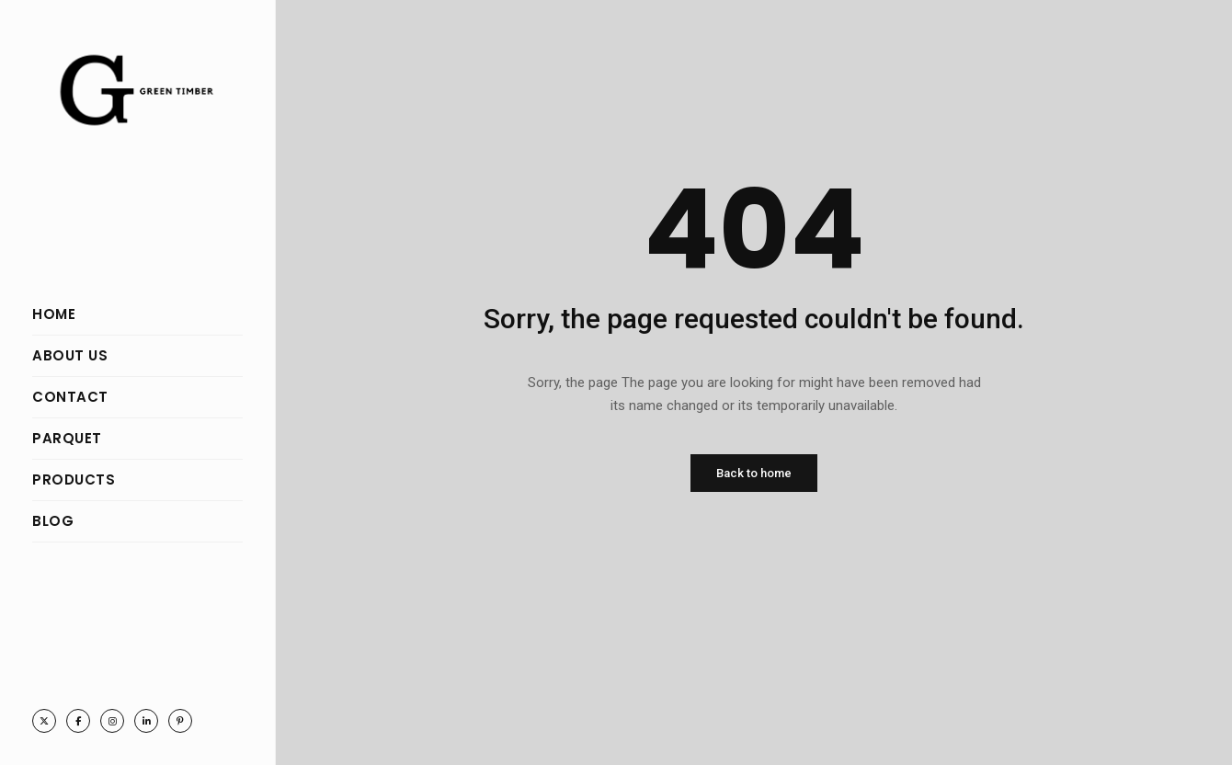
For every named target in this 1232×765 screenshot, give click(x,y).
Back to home (754, 473)
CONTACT (70, 396)
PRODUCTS (73, 479)
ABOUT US (70, 355)
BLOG (53, 521)
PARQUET (67, 438)
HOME (53, 314)
